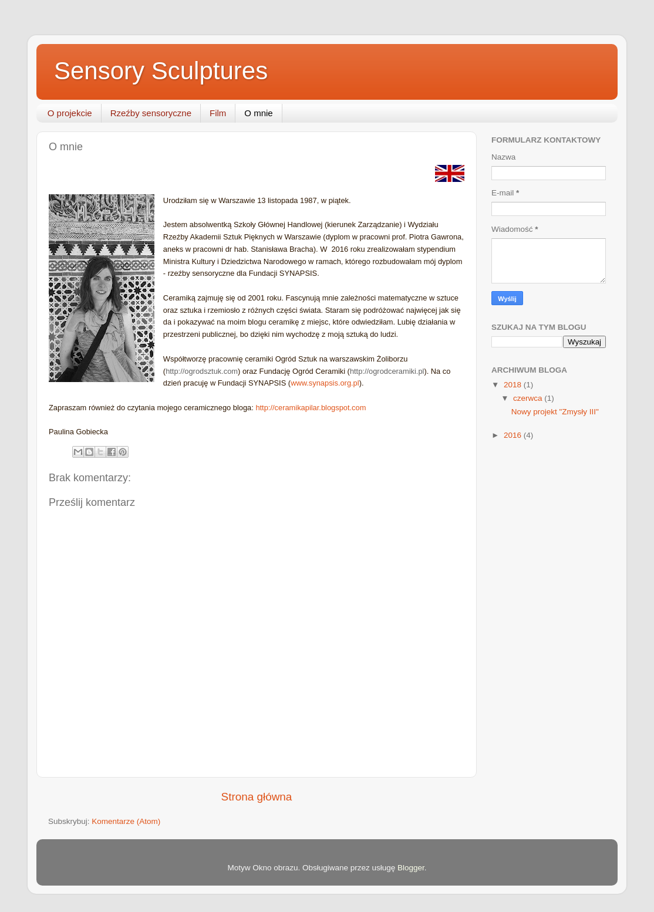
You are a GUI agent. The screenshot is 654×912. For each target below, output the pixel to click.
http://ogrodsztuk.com (202, 371)
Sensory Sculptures (161, 71)
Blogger (410, 867)
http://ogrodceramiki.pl (387, 371)
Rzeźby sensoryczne (150, 113)
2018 (514, 384)
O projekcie (70, 113)
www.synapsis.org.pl (325, 383)
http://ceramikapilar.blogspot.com (310, 407)
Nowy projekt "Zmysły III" (555, 411)
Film (218, 113)
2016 (514, 435)
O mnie (258, 113)
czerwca (528, 398)
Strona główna (256, 797)
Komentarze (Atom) (126, 821)
